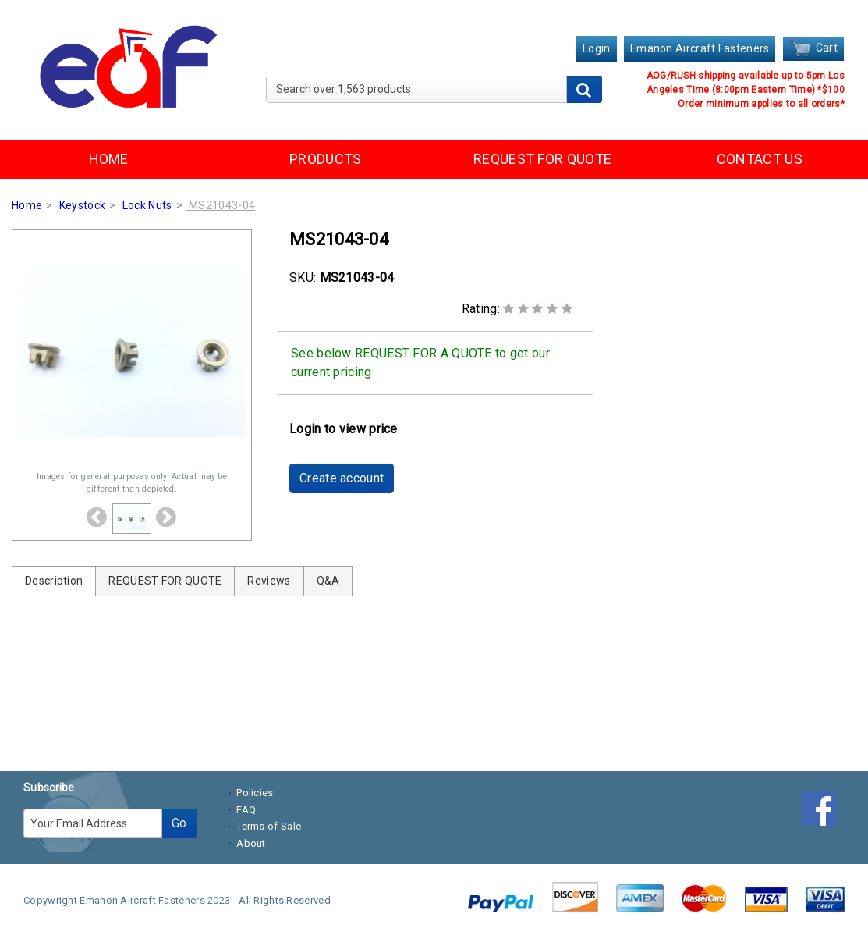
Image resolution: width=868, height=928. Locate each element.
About (251, 843)
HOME (109, 159)
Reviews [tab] (268, 580)
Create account (341, 478)
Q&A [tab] (328, 580)
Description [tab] (54, 580)
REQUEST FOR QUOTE (542, 159)
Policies (254, 792)
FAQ (246, 810)
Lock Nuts (147, 205)
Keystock (82, 205)
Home (27, 205)
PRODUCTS (325, 159)
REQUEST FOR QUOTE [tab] (164, 580)
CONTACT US (759, 159)
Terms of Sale (268, 826)
